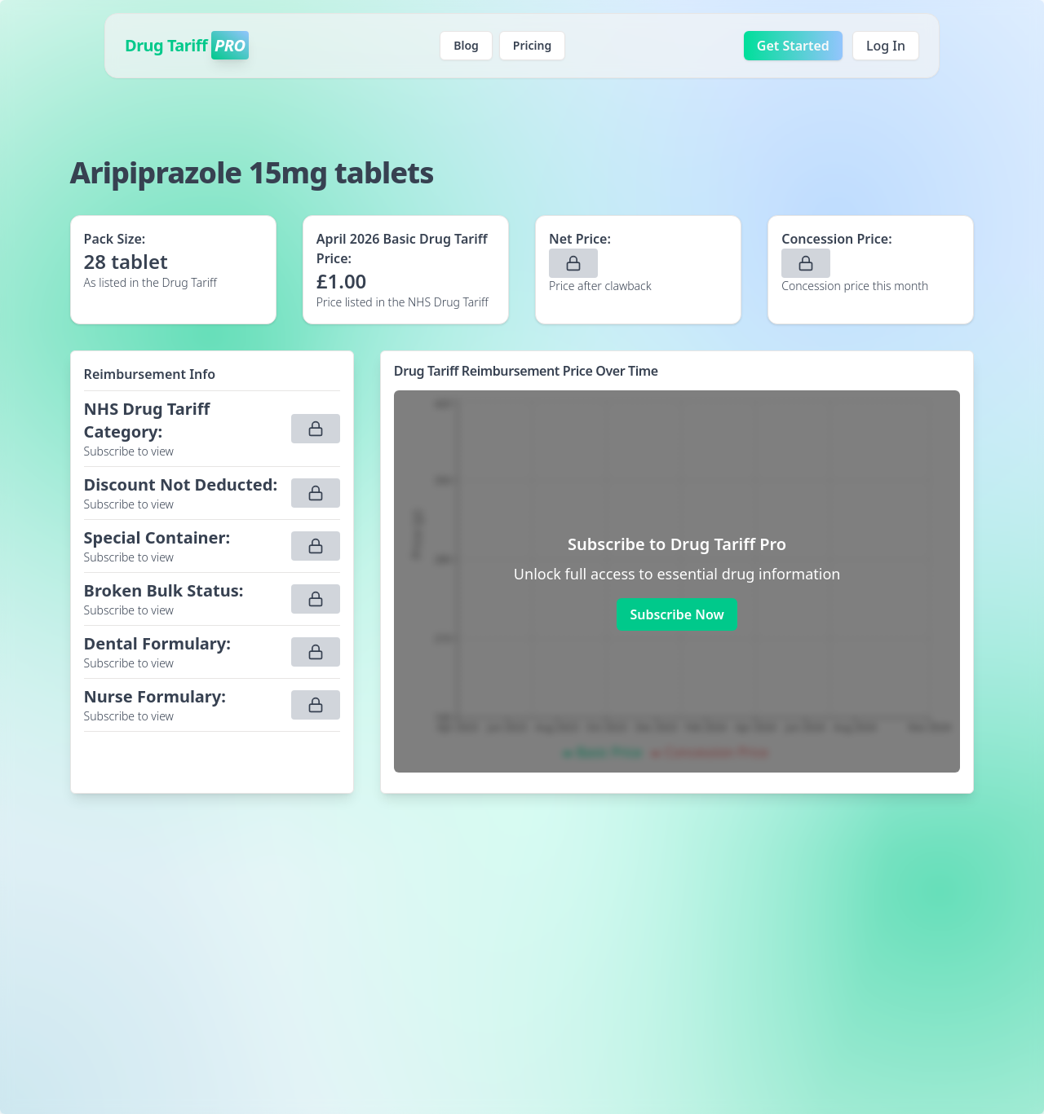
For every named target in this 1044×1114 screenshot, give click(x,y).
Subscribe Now (676, 614)
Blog (466, 45)
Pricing (532, 45)
